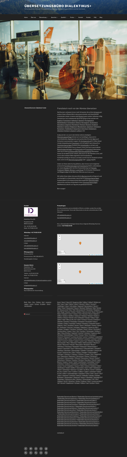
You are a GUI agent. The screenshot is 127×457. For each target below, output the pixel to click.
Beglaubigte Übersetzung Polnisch (89, 414)
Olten (73, 352)
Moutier (72, 344)
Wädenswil (77, 377)
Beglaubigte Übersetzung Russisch (66, 417)
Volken (59, 375)
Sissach (87, 365)
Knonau (81, 335)
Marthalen (91, 340)
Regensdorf (72, 356)
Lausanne (48, 302)
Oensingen (90, 350)
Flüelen (66, 323)
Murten (93, 344)
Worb (88, 381)
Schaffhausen (82, 362)
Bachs (95, 306)
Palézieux (74, 354)
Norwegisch (85, 122)
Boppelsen (97, 309)
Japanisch (90, 126)
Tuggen (86, 371)
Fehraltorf (66, 321)
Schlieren (67, 363)
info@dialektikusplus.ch (30, 285)
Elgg (64, 319)
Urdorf (87, 373)
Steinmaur (73, 369)
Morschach (66, 344)
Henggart (66, 329)
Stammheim (80, 367)
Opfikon (78, 352)
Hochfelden (97, 329)
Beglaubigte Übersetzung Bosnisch (67, 398)
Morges (59, 344)
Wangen (91, 375)
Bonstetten (90, 309)
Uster (91, 373)
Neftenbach (60, 346)
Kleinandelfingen (68, 335)
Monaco (72, 170)
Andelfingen (60, 306)
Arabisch (95, 124)
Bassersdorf (70, 308)
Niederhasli (83, 346)
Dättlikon (71, 315)
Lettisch (79, 131)
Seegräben (70, 365)
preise (89, 160)
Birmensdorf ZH (80, 309)
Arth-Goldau (73, 306)
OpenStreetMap (99, 254)
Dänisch (78, 122)
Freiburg (38, 302)
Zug (87, 383)
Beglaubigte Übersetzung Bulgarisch (89, 398)
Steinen (59, 369)
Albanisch (60, 131)
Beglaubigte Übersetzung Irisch (65, 406)
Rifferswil (77, 358)
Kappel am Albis (95, 333)
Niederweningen (92, 346)
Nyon (72, 348)
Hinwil (85, 329)
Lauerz (70, 338)
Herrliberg (73, 329)
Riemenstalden (69, 358)
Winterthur (72, 381)
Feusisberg (81, 321)
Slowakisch (61, 124)
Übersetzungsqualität (75, 160)
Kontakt (80, 17)
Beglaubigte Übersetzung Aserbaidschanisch (90, 396)
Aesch (63, 302)
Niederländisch (62, 122)
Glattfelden (88, 325)
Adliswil (90, 302)
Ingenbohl (74, 333)
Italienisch (74, 120)
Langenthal (98, 337)
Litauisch (73, 131)
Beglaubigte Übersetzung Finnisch (86, 402)
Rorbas (97, 358)
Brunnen (67, 311)
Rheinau (87, 356)
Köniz (86, 335)
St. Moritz (86, 369)
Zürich (48, 304)
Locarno (64, 340)
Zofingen (77, 383)
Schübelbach (83, 363)
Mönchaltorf (79, 344)
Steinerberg (66, 369)
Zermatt (63, 383)
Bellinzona (89, 308)
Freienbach (85, 323)
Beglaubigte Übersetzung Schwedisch (88, 417)
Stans (86, 367)
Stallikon (73, 367)
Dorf (76, 317)
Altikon (88, 304)
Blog (101, 17)
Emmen (90, 319)
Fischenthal (88, 321)
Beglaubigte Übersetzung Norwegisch (68, 414)
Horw (74, 331)
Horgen (69, 331)
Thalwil (65, 371)
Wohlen (78, 381)
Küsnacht (60, 337)
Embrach (84, 319)
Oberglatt (97, 348)
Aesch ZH (69, 302)
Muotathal (87, 344)
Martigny (97, 340)
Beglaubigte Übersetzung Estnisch (66, 402)
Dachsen (85, 313)
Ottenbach (67, 354)
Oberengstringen (88, 348)
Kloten (76, 335)
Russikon (74, 360)
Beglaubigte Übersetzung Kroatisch (88, 408)
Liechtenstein (28, 306)
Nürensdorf (66, 348)
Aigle (66, 304)
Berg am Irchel (64, 309)
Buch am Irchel (87, 311)
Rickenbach (60, 358)
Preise (73, 17)
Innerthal (80, 333)
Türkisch (67, 126)
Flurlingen (60, 323)
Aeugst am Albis (77, 302)
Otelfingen (60, 354)
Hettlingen (80, 329)
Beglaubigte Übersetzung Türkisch (89, 423)
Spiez (98, 365)
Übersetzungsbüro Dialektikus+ (58, 6)
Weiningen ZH (98, 377)
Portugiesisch (89, 120)
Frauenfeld (72, 323)
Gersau (77, 325)
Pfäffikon (81, 354)
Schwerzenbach (92, 363)
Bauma (77, 308)
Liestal (99, 338)
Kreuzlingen (92, 335)
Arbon (67, 306)
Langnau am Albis (62, 338)
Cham (70, 313)
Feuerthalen (73, 321)
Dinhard (65, 317)
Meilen (80, 342)
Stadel (68, 367)
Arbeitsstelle (85, 145)
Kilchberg (60, 335)
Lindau (59, 340)
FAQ (95, 17)
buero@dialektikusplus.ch (31, 248)
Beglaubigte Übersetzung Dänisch (66, 400)
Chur (33, 302)
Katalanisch (92, 129)
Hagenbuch (84, 327)
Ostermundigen (92, 352)
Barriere (84, 176)
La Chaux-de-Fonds (76, 337)
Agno (62, 304)
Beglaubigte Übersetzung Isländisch (85, 406)
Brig (58, 311)
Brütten (73, 311)
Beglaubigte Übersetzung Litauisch (86, 410)
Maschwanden (61, 342)
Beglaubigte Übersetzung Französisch (67, 404)
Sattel (75, 362)
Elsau (79, 319)
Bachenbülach (89, 306)
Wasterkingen (68, 377)
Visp (100, 373)
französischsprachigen (64, 145)
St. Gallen (42, 304)
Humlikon (82, 331)
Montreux (96, 342)
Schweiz (96, 112)
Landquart (91, 337)
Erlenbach (96, 319)
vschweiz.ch (60, 432)
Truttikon (74, 371)
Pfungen (87, 354)
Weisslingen (60, 379)
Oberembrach (79, 348)
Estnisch (67, 131)
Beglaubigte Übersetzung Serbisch (66, 419)
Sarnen (71, 362)
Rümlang (80, 360)
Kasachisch (77, 129)
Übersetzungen (94, 180)
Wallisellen (85, 375)
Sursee (92, 369)
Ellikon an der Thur (71, 319)
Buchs (93, 311)
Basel (25, 302)
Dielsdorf (90, 315)
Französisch (67, 120)
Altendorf (81, 304)
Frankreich (60, 170)
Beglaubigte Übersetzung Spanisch (88, 421)
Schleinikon (60, 363)
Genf (43, 302)
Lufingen (70, 340)
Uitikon (64, 373)
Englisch (60, 120)
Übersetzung (43, 17)
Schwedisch (71, 122)
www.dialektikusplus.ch (30, 238)
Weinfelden (89, 377)
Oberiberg (60, 350)
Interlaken (87, 333)
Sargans (65, 362)
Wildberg (59, 381)
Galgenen (60, 325)
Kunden (88, 17)
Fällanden (60, 321)
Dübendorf (81, 317)
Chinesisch (97, 126)
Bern (29, 302)
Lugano (26, 304)
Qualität (64, 17)
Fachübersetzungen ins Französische (76, 166)
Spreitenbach (61, 367)
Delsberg (84, 315)
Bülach (59, 313)
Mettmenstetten (87, 342)
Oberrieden (67, 350)
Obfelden (83, 350)
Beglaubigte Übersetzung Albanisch (67, 396)
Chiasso (75, 313)
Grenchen (70, 327)
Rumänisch (75, 124)
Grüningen (77, 327)
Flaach (95, 321)
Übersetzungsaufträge (64, 137)
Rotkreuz (68, 360)
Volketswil (65, 375)
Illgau (58, 333)
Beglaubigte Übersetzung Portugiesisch (68, 415)
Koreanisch (60, 129)
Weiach (83, 377)
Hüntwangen (90, 331)
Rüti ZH (94, 360)
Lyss (86, 340)
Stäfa (90, 367)
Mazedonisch (82, 126)
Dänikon (65, 315)
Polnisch (82, 124)
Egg (97, 317)
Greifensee (63, 327)
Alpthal (71, 304)
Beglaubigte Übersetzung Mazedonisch (68, 412)
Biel (74, 309)
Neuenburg (68, 346)
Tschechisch (94, 122)
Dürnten (87, 317)
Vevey (96, 373)
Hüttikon (97, 331)
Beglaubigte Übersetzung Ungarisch (88, 425)
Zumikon (92, 383)
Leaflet (91, 254)
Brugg (62, 311)
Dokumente (79, 149)
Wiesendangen (87, 379)
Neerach (59, 348)
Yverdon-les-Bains (97, 381)
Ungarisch (68, 124)
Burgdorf (65, 313)
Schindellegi (90, 362)
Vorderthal (72, 375)
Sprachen (54, 17)
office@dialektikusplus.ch (31, 245)
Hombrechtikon (61, 331)
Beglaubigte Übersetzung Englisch (86, 400)
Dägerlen (96, 313)
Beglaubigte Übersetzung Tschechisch (67, 423)
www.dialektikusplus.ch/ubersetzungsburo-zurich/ (38, 280)
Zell (58, 383)
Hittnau (90, 329)
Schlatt (97, 362)
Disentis (71, 317)
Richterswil (93, 356)
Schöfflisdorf (75, 363)
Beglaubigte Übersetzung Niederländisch (91, 412)
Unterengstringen (72, 373)
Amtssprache (85, 141)
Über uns (33, 17)
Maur (68, 342)
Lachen (85, 337)
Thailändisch (69, 129)
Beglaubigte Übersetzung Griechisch (89, 404)
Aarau (59, 302)
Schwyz (37, 304)
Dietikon (96, 315)
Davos (90, 313)
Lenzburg (93, 338)
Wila (96, 379)
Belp (94, 308)
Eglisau (59, 319)
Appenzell (80, 306)
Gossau (94, 325)
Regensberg (64, 356)
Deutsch (81, 116)
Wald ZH (78, 375)
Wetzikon (79, 379)
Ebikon (93, 317)
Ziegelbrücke (69, 383)
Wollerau (83, 381)
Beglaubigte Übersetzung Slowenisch (67, 421)
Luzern (31, 304)
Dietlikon (59, 317)
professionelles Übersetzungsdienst (79, 151)
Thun (69, 371)
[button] (80, 243)
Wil (93, 379)
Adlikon (85, 302)
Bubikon (79, 311)
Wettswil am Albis (70, 379)
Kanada (94, 168)
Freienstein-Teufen (94, 323)
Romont (92, 358)
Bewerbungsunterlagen (64, 149)
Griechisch (84, 129)
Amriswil (93, 304)
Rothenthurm (61, 360)
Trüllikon (80, 371)
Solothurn (93, 365)
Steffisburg (97, 367)
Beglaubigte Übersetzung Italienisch (67, 408)
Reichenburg (79, 356)
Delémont (77, 315)
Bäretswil (82, 308)
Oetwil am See (67, 352)
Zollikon (83, 383)
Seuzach (77, 365)
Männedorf (74, 342)
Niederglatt (76, 346)
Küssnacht (67, 337)
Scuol (64, 365)
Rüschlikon (88, 360)
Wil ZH (65, 381)
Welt (94, 139)
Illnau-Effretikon (66, 333)
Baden (59, 308)
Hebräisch (60, 126)
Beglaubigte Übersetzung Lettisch (66, 410)
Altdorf (76, 304)
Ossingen (84, 352)
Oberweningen (76, 350)
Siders (82, 365)
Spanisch (81, 120)
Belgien (67, 170)
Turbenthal (93, 371)
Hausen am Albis (93, 327)
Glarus (81, 325)
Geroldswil (70, 325)
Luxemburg (79, 170)
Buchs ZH (99, 311)
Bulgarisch (73, 126)
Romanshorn (84, 358)
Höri (78, 331)
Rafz (92, 354)
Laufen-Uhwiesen (78, 338)
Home (26, 17)
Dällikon (59, 315)
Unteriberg (81, 373)
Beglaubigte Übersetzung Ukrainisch (67, 425)
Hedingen (60, 329)
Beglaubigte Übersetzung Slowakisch (87, 419)
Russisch (88, 124)
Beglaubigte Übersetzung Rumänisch (90, 415)
